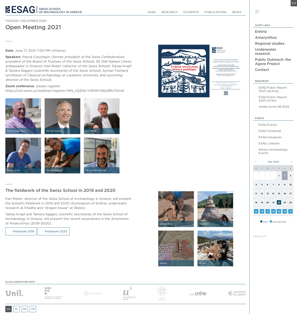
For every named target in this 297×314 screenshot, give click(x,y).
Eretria (261, 31)
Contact (262, 70)
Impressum (259, 236)
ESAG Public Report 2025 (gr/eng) (273, 89)
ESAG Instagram (270, 137)
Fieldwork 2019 (23, 231)
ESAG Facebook (270, 130)
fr (33, 308)
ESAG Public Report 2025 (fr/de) (273, 98)
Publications (215, 12)
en (294, 3)
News (236, 12)
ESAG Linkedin (269, 143)
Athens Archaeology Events (273, 151)
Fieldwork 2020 (56, 231)
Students (191, 12)
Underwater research (265, 51)
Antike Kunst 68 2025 (274, 106)
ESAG (152, 12)
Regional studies (270, 43)
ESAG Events (268, 124)
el (16, 308)
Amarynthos (266, 37)
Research (169, 12)
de (25, 308)
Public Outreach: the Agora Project (273, 61)
